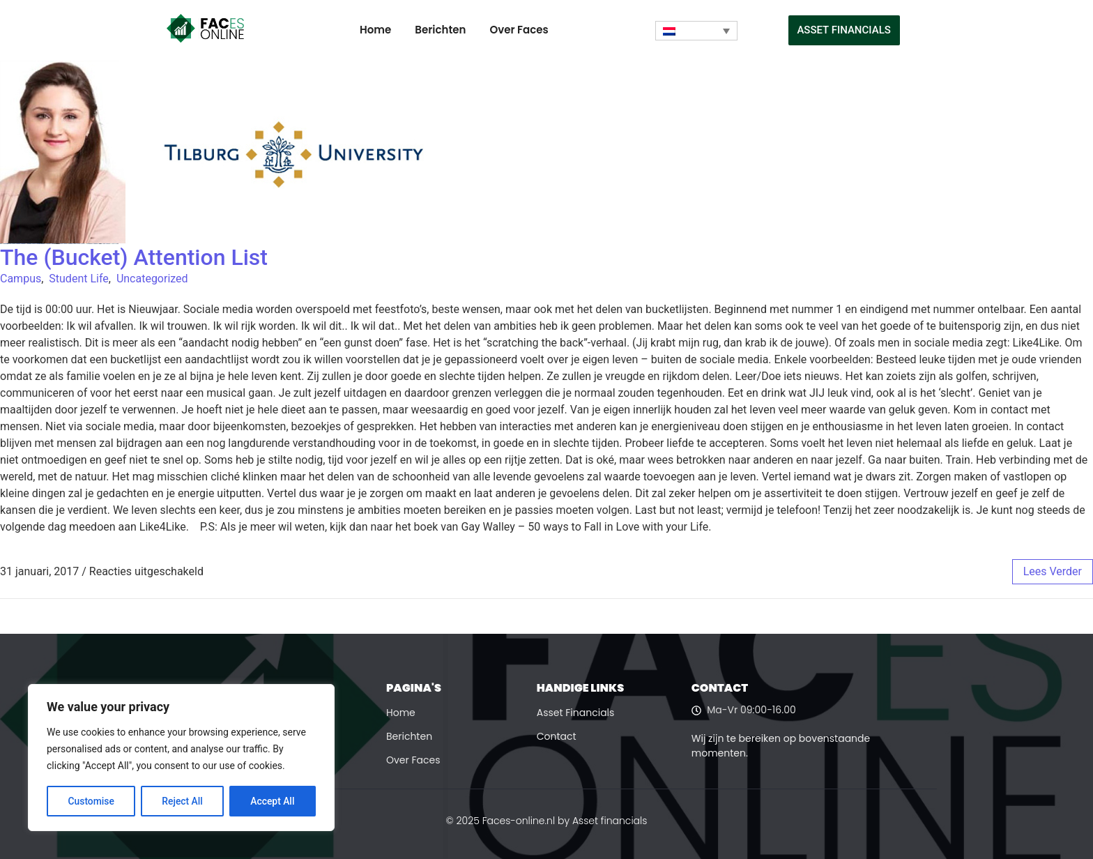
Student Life (78, 278)
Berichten (440, 29)
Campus (20, 278)
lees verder (1052, 571)
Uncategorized (152, 278)
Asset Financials (576, 713)
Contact (556, 736)
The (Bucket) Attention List (134, 257)
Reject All (182, 801)
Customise (91, 801)
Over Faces (518, 29)
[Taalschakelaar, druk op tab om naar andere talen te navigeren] (696, 30)
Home (375, 29)
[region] (181, 758)
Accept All (272, 801)
